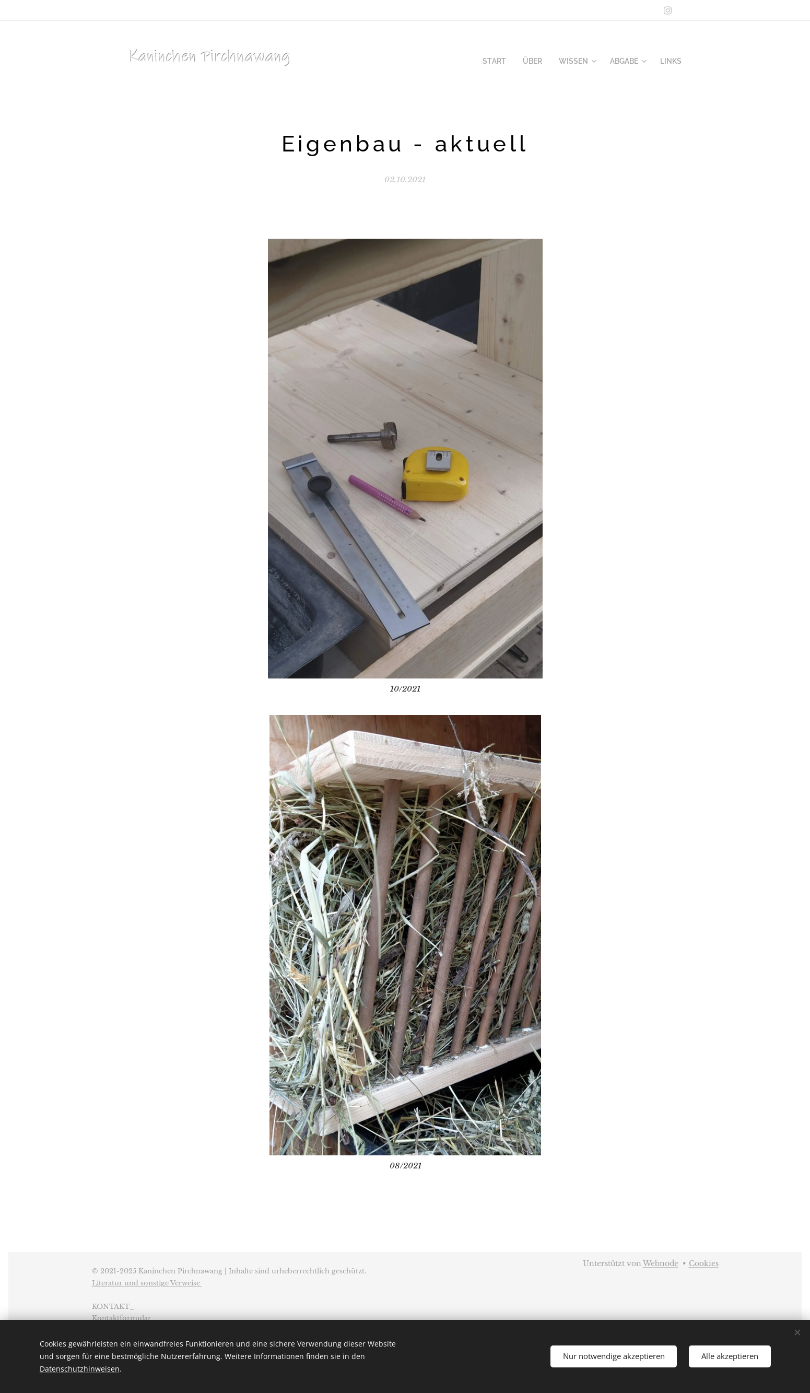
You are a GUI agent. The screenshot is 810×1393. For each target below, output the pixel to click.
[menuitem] (505, 61)
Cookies (704, 1263)
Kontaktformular (121, 1318)
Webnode (660, 1263)
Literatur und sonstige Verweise (147, 1283)
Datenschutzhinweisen (80, 1369)
